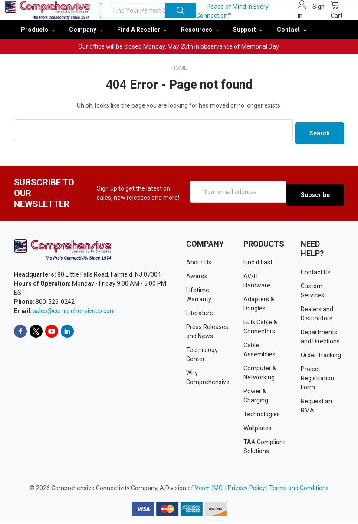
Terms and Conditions (299, 491)
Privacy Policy (246, 491)
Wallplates (257, 431)
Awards (196, 279)
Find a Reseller (142, 35)
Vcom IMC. (209, 491)
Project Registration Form (317, 381)
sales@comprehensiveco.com (74, 314)
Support (248, 35)
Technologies (261, 417)
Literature (199, 316)
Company (86, 35)
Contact (292, 35)
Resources (200, 35)
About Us (198, 265)
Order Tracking (321, 358)
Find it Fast (258, 265)
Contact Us (316, 275)
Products (38, 35)
